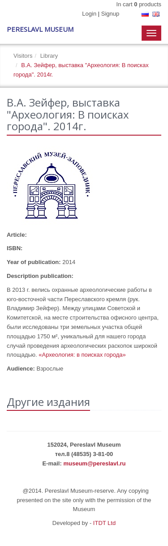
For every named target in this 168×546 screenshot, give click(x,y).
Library (49, 55)
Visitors (22, 55)
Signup (110, 13)
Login (89, 13)
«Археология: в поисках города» (82, 354)
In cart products (138, 4)
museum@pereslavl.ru (94, 463)
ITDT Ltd (104, 523)
